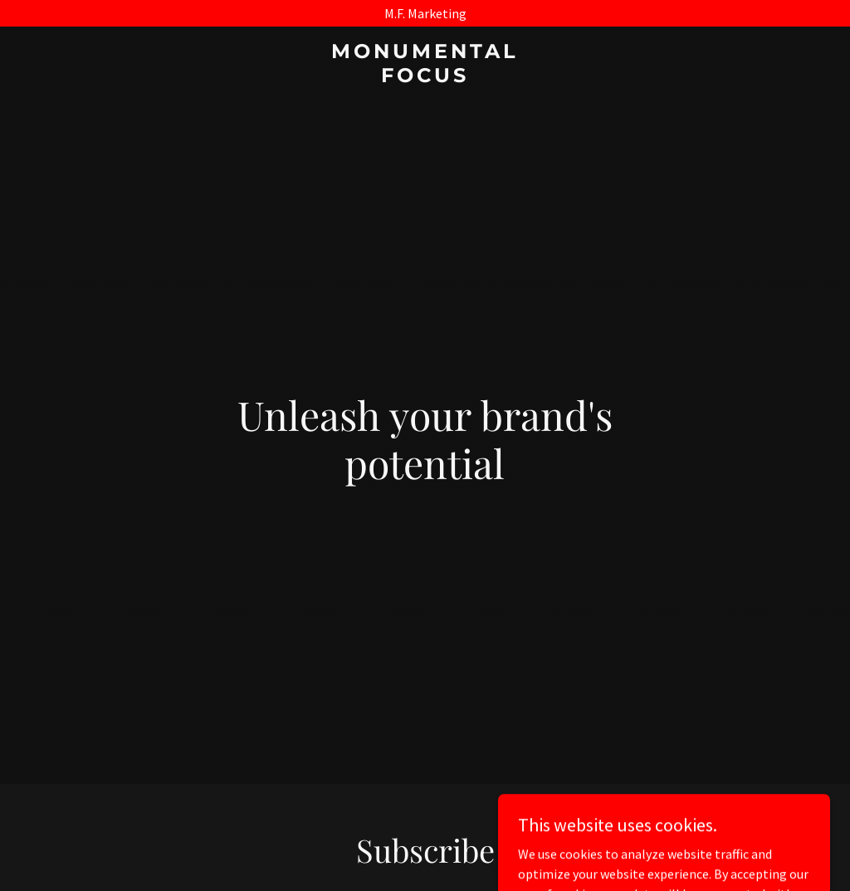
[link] (424, 77)
